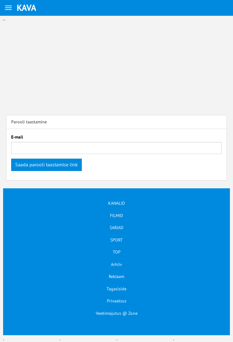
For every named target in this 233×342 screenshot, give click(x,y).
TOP (117, 252)
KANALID (116, 203)
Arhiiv (116, 264)
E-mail (17, 137)
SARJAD (116, 227)
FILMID (116, 215)
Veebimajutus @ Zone (117, 313)
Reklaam (116, 276)
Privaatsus (116, 301)
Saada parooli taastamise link (46, 164)
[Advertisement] (116, 65)
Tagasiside (116, 289)
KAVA (26, 7)
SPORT (116, 240)
